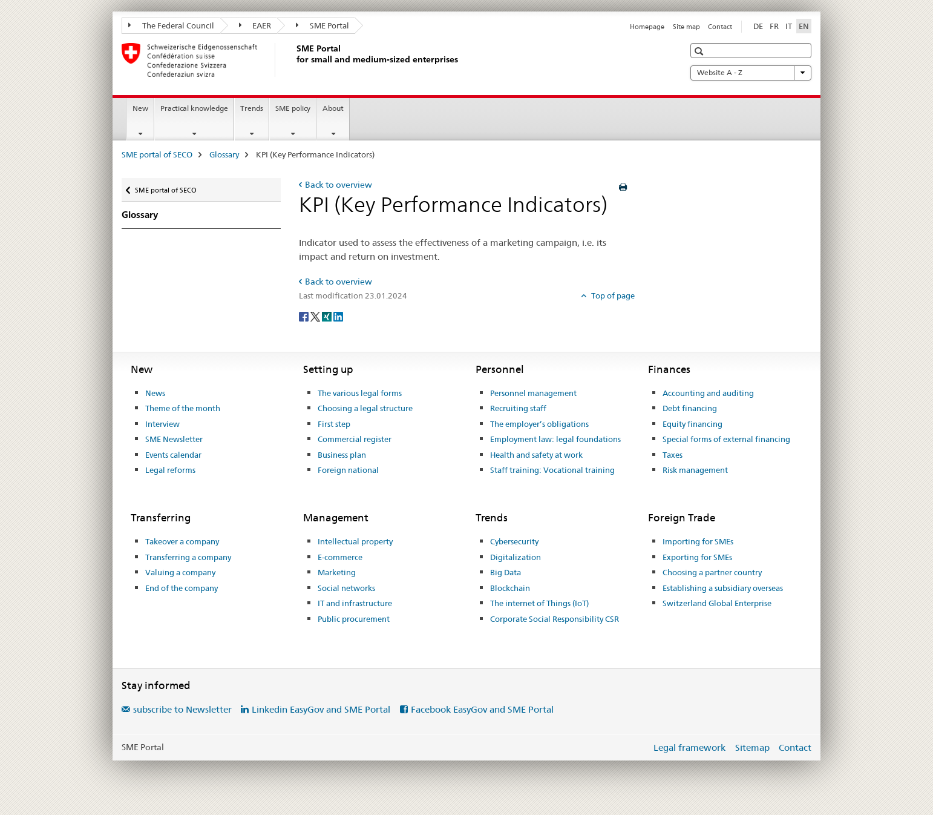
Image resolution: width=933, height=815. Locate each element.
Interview (162, 424)
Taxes (673, 455)
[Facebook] (304, 316)
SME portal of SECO (157, 154)
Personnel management (533, 393)
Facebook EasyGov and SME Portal (482, 709)
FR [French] (774, 26)
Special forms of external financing (726, 439)
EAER (255, 25)
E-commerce (340, 557)
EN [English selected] (804, 26)
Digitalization (515, 557)
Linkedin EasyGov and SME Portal (321, 709)
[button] (700, 51)
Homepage (647, 26)
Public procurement (354, 619)
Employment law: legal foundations (555, 439)
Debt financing (690, 408)
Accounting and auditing (708, 393)
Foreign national (348, 470)
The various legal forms (360, 393)
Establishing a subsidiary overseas (723, 588)
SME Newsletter (174, 439)
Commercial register (354, 439)
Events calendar (173, 455)
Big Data (505, 572)
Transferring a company (188, 557)
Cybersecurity (514, 541)
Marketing (337, 572)
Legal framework (689, 747)
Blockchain (510, 588)
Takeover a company (182, 541)
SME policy (292, 108)
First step (334, 424)
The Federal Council (171, 25)
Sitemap (752, 747)
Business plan (342, 455)
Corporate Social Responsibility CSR (554, 619)
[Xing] (327, 316)
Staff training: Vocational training (552, 470)
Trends (251, 108)
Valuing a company (180, 572)
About (333, 108)
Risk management (695, 470)
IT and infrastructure (355, 603)
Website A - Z (751, 72)
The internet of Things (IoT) (539, 603)
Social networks (346, 588)
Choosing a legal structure (365, 408)
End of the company (181, 588)
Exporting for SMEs (697, 557)
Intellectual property (355, 541)
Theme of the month (182, 408)
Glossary (224, 154)
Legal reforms (170, 470)
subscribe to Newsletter (182, 709)
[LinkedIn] (338, 316)
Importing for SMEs (698, 541)
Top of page (612, 295)
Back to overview (338, 185)
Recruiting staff (518, 408)
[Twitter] (316, 316)
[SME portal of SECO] (294, 60)
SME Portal (322, 25)
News (155, 393)
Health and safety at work (536, 455)
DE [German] (758, 26)
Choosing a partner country (712, 572)
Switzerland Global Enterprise (717, 603)
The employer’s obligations (539, 424)
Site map (686, 26)
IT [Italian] (788, 26)
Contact (720, 26)
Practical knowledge (194, 108)
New (140, 108)
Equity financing (692, 424)
